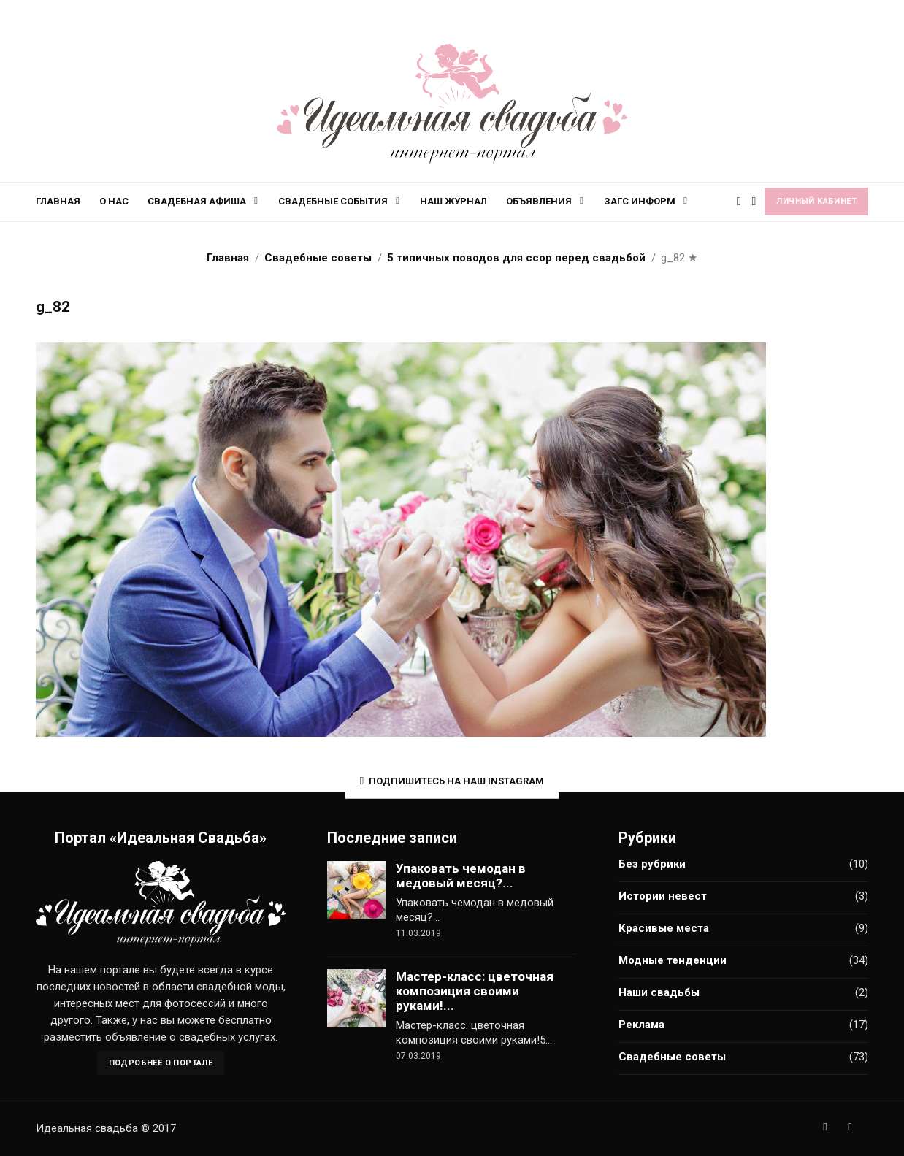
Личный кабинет (816, 201)
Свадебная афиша (197, 201)
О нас (114, 201)
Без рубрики (652, 863)
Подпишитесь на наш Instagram (452, 781)
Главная (58, 201)
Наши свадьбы (659, 992)
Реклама (641, 1024)
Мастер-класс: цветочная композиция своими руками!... (474, 991)
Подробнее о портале (161, 1063)
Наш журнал (453, 201)
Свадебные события (333, 201)
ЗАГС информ (639, 201)
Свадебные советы (672, 1056)
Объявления (539, 201)
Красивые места (663, 928)
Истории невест (662, 896)
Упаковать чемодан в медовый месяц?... (461, 875)
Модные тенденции (672, 960)
